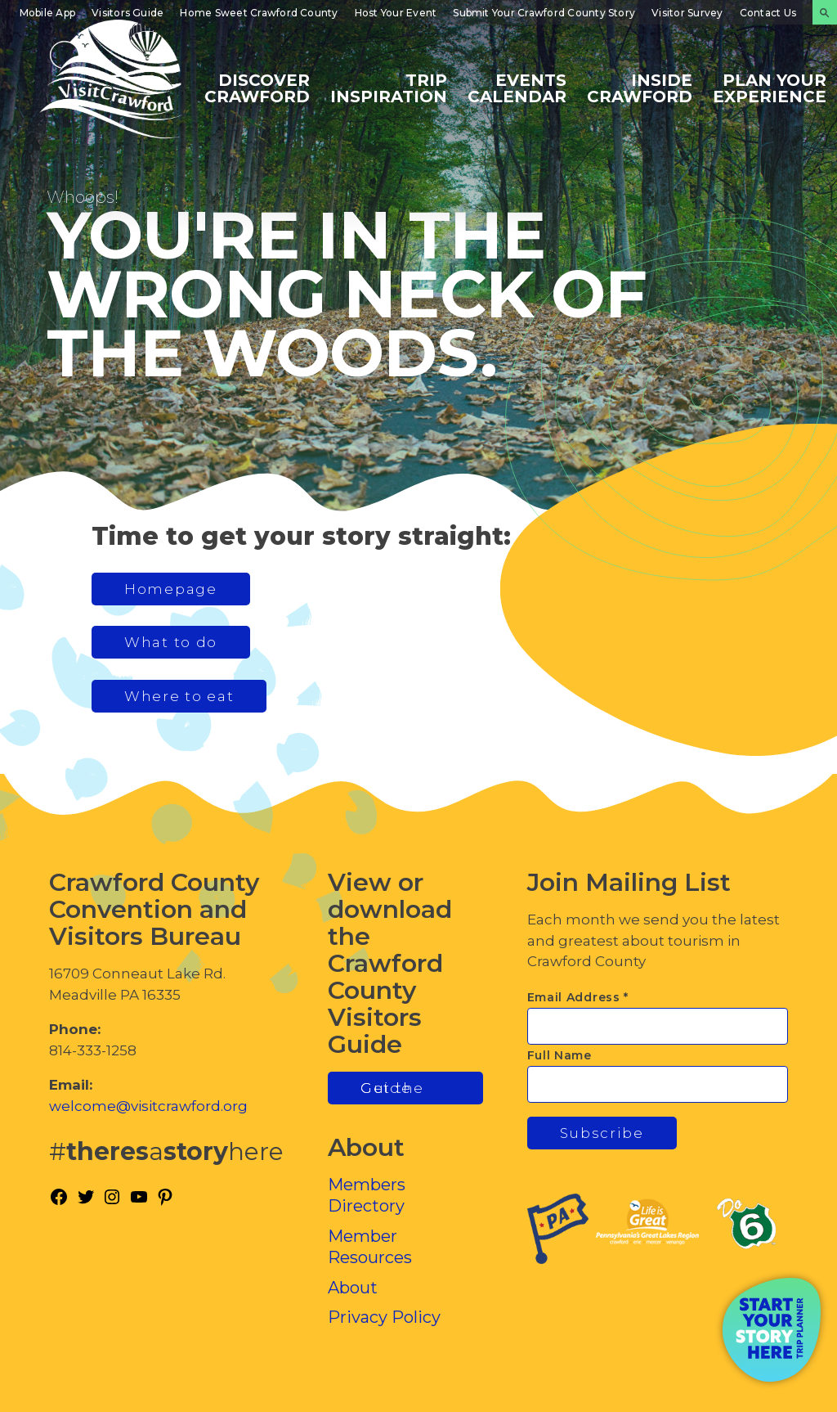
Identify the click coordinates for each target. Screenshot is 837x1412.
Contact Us (768, 13)
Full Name (559, 1055)
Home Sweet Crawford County (259, 13)
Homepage (170, 589)
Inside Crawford (639, 87)
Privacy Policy (384, 1317)
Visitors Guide (127, 13)
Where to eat (179, 696)
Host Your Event (396, 13)
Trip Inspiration (388, 87)
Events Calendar (517, 87)
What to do (170, 642)
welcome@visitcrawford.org (148, 1106)
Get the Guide (392, 1088)
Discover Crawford (257, 87)
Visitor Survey (687, 13)
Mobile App (47, 13)
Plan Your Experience (769, 87)
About (353, 1287)
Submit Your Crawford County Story (544, 13)
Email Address (578, 997)
